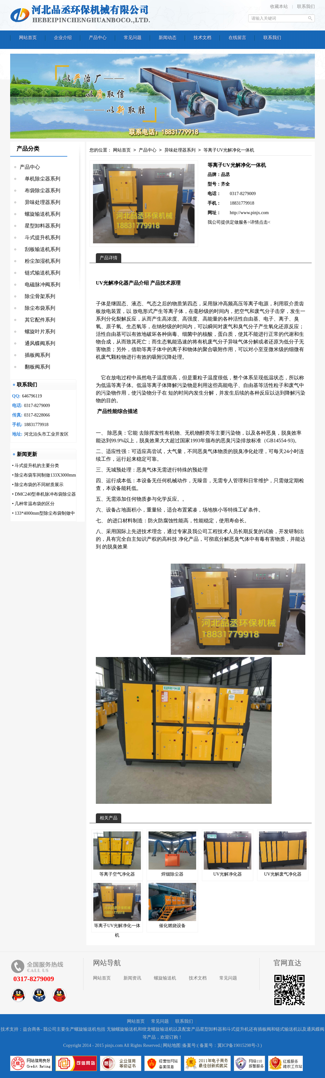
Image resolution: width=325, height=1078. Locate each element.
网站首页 (122, 150)
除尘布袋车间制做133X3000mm (45, 475)
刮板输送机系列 (40, 249)
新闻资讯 (132, 978)
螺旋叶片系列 (37, 331)
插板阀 (264, 1029)
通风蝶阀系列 (37, 343)
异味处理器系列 (40, 202)
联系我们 (306, 6)
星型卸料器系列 (40, 225)
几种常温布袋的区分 (35, 503)
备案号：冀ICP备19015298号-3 (229, 1045)
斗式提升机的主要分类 (37, 465)
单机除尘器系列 (40, 178)
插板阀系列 (35, 355)
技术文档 (198, 978)
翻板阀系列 (35, 367)
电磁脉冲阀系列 (40, 284)
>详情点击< (259, 222)
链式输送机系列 (40, 272)
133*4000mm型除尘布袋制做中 (45, 513)
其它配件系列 (37, 319)
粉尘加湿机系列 (40, 261)
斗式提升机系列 (40, 237)
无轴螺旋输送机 (122, 1029)
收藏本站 (279, 6)
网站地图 (172, 1045)
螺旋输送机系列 (40, 214)
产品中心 (30, 167)
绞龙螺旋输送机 (157, 1029)
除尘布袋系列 (37, 308)
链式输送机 (286, 1029)
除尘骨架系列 (37, 296)
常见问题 (228, 978)
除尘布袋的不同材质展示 (39, 484)
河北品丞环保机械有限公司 (81, 14)
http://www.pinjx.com (249, 212)
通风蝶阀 (315, 1029)
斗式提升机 (238, 1029)
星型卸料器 (211, 1029)
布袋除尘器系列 (40, 190)
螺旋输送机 (165, 978)
